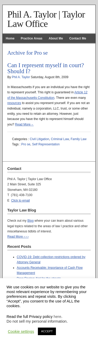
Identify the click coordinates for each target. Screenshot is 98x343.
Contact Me (77, 38)
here (57, 317)
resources (14, 103)
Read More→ (24, 124)
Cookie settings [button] (21, 331)
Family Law (79, 139)
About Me (56, 38)
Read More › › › (17, 236)
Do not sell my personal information (37, 321)
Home (10, 38)
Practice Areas (31, 38)
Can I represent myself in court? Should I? (45, 68)
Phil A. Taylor (21, 77)
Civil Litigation (39, 139)
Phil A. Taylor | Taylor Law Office (46, 19)
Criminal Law (60, 139)
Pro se (25, 144)
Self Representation (46, 144)
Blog (30, 220)
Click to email (20, 200)
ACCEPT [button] (47, 331)
